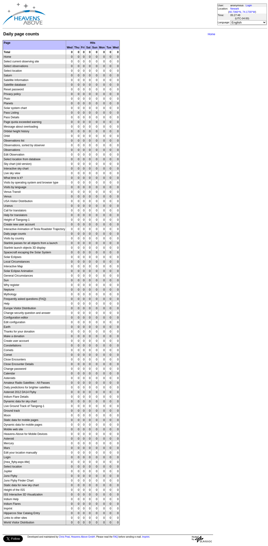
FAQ (115, 537)
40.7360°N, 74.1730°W (242, 11)
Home (211, 34)
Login (249, 5)
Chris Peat (64, 537)
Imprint (145, 537)
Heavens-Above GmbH (83, 537)
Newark (234, 8)
